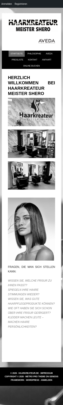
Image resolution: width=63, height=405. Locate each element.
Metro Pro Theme (35, 376)
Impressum (46, 373)
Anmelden (46, 380)
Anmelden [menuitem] (6, 4)
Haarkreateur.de (28, 373)
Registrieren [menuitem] (21, 4)
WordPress (32, 380)
